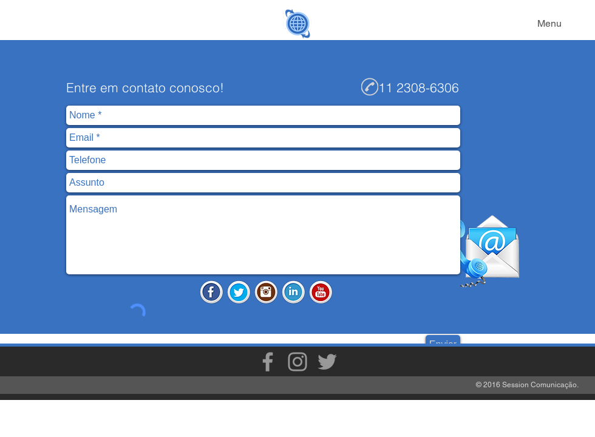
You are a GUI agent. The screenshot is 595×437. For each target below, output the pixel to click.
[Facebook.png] (211, 292)
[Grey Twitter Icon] (327, 361)
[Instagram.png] (266, 292)
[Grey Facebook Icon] (267, 361)
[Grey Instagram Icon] (297, 361)
